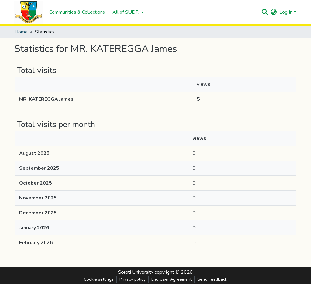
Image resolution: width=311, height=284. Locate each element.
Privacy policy (132, 279)
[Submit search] (265, 12)
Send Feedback (212, 279)
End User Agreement (171, 279)
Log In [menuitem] (285, 12)
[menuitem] (127, 12)
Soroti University (135, 272)
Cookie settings (99, 279)
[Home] (28, 12)
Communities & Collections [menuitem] (77, 12)
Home (21, 32)
